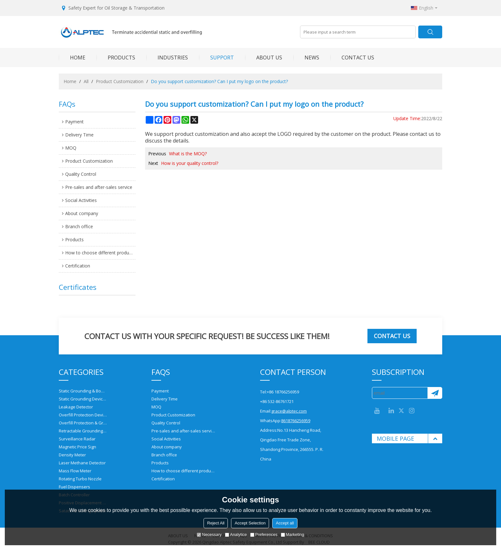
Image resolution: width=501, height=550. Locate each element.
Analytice (236, 534)
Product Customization (119, 81)
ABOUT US (263, 57)
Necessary (209, 534)
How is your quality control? (189, 163)
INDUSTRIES (167, 57)
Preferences (264, 534)
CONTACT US (352, 57)
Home (70, 81)
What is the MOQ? (188, 154)
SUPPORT (216, 57)
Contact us (392, 336)
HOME (72, 57)
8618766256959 (295, 420)
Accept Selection (250, 523)
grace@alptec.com (289, 411)
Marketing (292, 534)
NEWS (306, 57)
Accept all (285, 523)
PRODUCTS (115, 57)
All (86, 81)
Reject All (215, 523)
